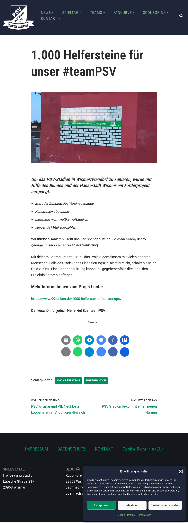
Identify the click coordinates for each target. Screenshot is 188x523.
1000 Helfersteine (69, 380)
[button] (180, 471)
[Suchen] (181, 15)
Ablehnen (132, 505)
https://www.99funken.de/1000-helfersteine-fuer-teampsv (76, 299)
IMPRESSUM (36, 449)
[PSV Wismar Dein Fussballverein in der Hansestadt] (18, 17)
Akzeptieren (101, 505)
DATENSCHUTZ (72, 449)
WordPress (46, 517)
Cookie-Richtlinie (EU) (143, 449)
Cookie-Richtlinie (126, 515)
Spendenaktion (99, 380)
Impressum (145, 515)
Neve (7, 517)
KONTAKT (104, 449)
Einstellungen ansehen (165, 505)
